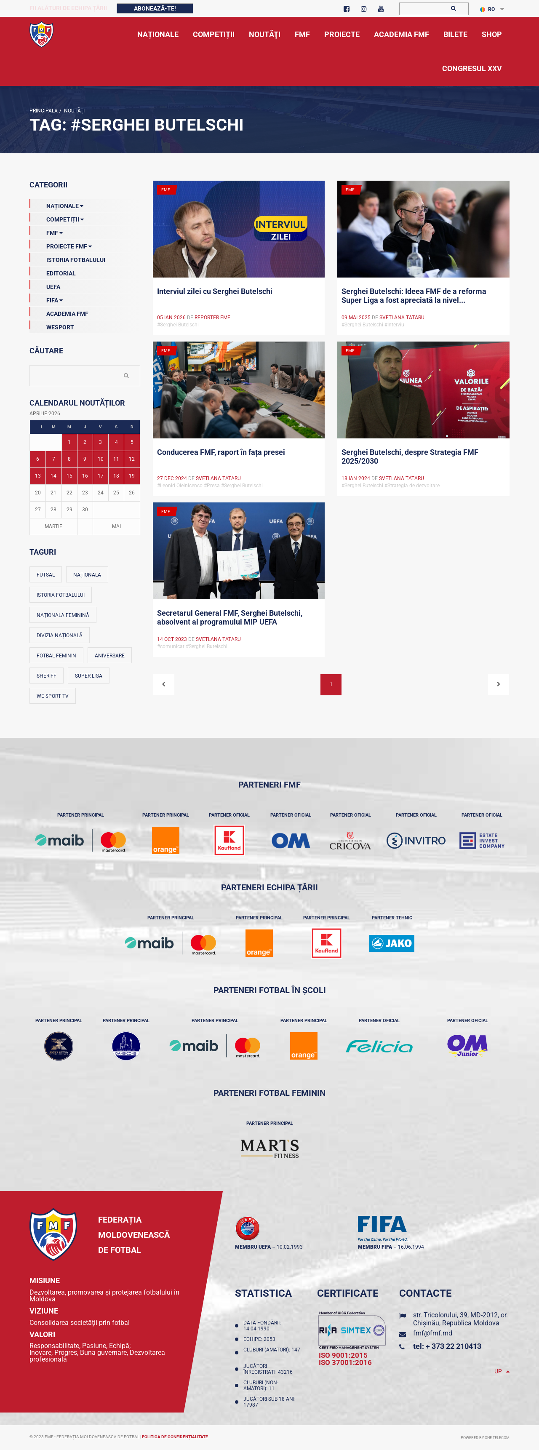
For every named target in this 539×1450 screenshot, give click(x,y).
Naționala (87, 575)
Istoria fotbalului (61, 595)
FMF (46, 231)
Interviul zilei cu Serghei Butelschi (214, 291)
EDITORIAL (52, 272)
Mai (116, 526)
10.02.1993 (290, 1247)
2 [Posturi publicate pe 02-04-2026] (84, 442)
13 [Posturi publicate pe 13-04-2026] (38, 476)
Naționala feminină (63, 615)
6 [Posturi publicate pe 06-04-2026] (37, 459)
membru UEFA (253, 1247)
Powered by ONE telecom (485, 1438)
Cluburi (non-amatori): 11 (260, 1385)
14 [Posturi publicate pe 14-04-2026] (53, 476)
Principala (43, 111)
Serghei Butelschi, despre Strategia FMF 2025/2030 (410, 456)
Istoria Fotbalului (67, 258)
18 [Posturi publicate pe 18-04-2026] (116, 476)
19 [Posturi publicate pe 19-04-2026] (132, 476)
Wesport (51, 325)
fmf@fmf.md (432, 1333)
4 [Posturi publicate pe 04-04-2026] (116, 442)
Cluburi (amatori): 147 (271, 1353)
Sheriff (46, 676)
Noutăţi (73, 111)
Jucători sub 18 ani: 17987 (269, 1402)
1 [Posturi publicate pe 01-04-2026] (69, 442)
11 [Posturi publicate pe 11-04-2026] (116, 459)
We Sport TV (53, 696)
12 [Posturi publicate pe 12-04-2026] (132, 459)
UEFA (44, 285)
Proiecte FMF (60, 245)
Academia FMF (58, 312)
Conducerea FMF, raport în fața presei (221, 452)
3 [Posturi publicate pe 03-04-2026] (100, 442)
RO (487, 9)
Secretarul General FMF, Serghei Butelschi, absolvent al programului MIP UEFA (229, 617)
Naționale (56, 204)
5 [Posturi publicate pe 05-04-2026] (132, 442)
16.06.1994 (411, 1247)
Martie (53, 526)
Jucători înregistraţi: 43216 (269, 1369)
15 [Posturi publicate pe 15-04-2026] (69, 476)
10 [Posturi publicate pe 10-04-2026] (101, 459)
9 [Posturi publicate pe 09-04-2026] (84, 459)
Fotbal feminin (56, 656)
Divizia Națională (60, 635)
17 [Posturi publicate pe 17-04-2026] (101, 476)
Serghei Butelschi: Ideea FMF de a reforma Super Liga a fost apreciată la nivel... (414, 295)
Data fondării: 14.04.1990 (262, 1326)
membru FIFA (375, 1247)
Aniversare (110, 656)
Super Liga (88, 676)
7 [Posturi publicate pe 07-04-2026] (53, 459)
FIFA (46, 299)
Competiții (56, 218)
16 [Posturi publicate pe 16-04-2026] (85, 476)
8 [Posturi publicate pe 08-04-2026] (69, 459)
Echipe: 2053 (260, 1339)
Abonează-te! (155, 8)
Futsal (46, 575)
